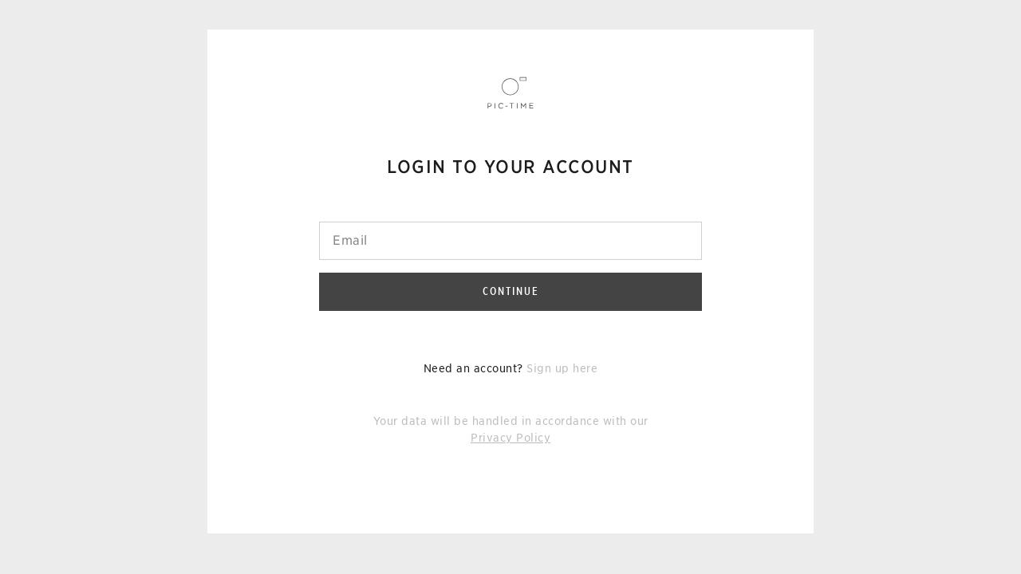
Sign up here (561, 368)
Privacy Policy (510, 437)
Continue (511, 291)
